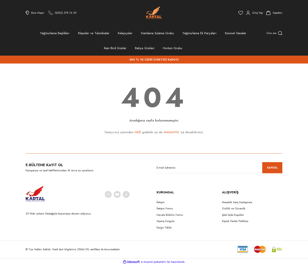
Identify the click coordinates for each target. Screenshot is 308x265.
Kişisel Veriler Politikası (235, 221)
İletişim (161, 202)
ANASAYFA (171, 132)
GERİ (137, 132)
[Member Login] (254, 13)
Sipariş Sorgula (165, 221)
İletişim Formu (165, 208)
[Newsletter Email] (219, 167)
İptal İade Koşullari (233, 215)
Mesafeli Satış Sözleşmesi (237, 202)
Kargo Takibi (164, 227)
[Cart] (274, 13)
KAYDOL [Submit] (272, 168)
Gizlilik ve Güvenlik (233, 208)
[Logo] (154, 12)
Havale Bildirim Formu (170, 215)
